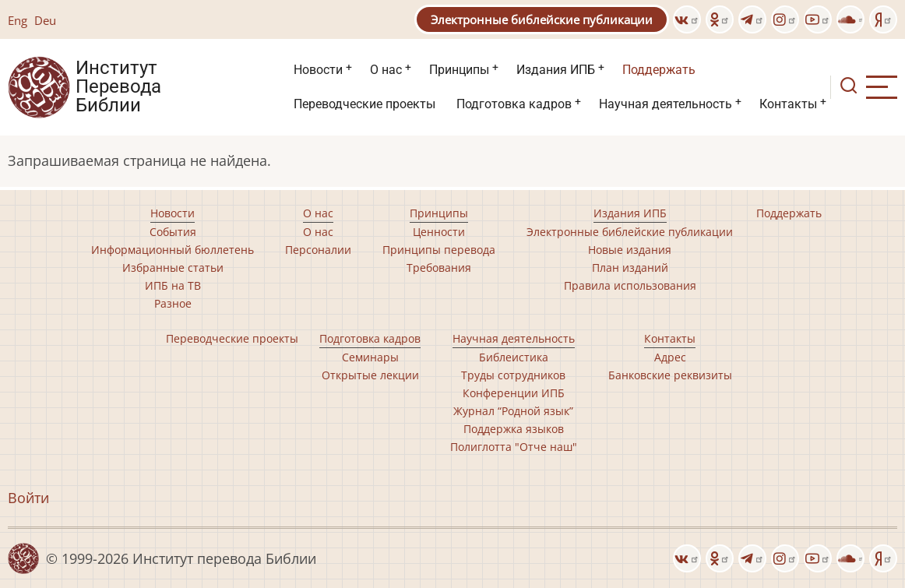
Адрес (670, 357)
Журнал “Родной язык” (513, 410)
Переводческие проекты (364, 104)
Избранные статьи (173, 267)
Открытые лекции (370, 375)
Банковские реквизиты (670, 375)
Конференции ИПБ (514, 393)
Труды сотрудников (513, 375)
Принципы (459, 69)
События (173, 231)
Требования (439, 267)
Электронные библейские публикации (542, 19)
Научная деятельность (665, 104)
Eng (17, 20)
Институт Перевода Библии (118, 87)
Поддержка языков (513, 428)
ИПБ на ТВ (173, 285)
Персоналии (318, 249)
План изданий (630, 267)
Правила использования (630, 285)
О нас (386, 69)
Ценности (439, 231)
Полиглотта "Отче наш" (513, 446)
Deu (45, 20)
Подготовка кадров (514, 104)
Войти (28, 497)
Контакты (788, 104)
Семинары (370, 357)
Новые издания (629, 249)
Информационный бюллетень (172, 249)
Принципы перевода (438, 249)
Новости (318, 69)
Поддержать (658, 69)
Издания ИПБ (555, 69)
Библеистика (513, 357)
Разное (173, 303)
